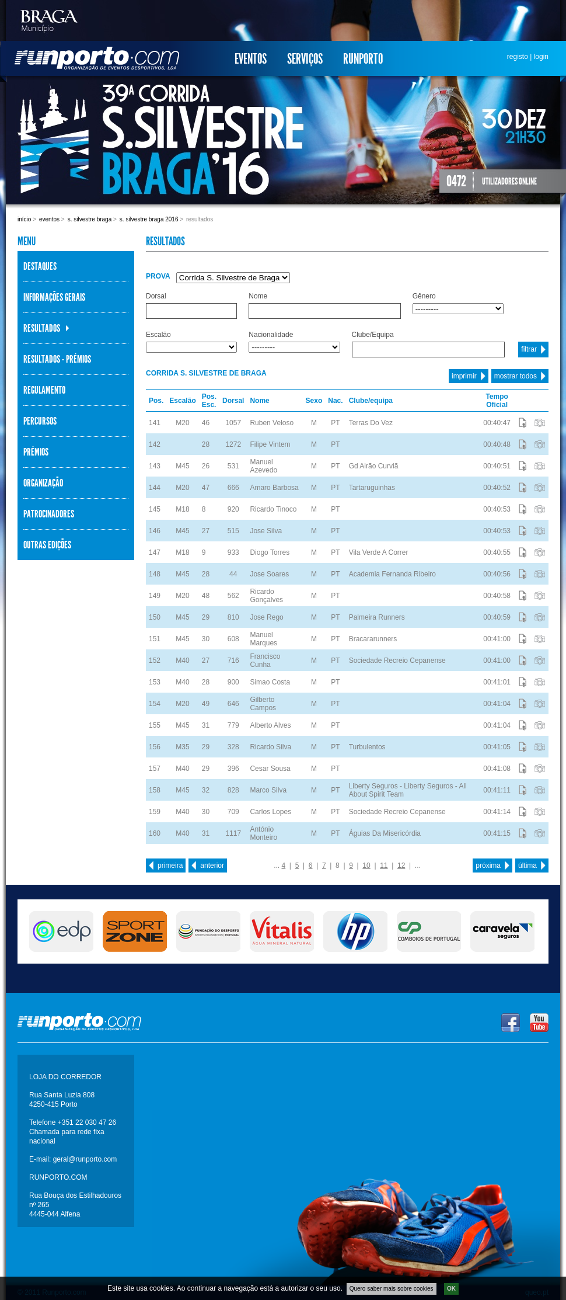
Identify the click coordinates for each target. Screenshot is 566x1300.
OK (451, 1291)
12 (401, 865)
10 (366, 865)
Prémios (35, 452)
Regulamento (44, 390)
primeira (170, 865)
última (527, 865)
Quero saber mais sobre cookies (392, 1291)
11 (383, 865)
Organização (43, 483)
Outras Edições (47, 544)
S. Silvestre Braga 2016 (149, 219)
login (541, 57)
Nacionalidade (271, 335)
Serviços (305, 59)
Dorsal (156, 296)
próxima (488, 865)
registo (517, 57)
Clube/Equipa (373, 335)
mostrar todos (515, 376)
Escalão (158, 335)
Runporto (363, 59)
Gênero (424, 296)
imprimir (464, 376)
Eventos (251, 59)
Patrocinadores (48, 514)
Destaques (40, 266)
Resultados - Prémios (57, 359)
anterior (212, 865)
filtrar (529, 349)
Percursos (40, 421)
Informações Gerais (54, 297)
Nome (258, 296)
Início (24, 219)
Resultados (41, 328)
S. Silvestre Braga (90, 219)
